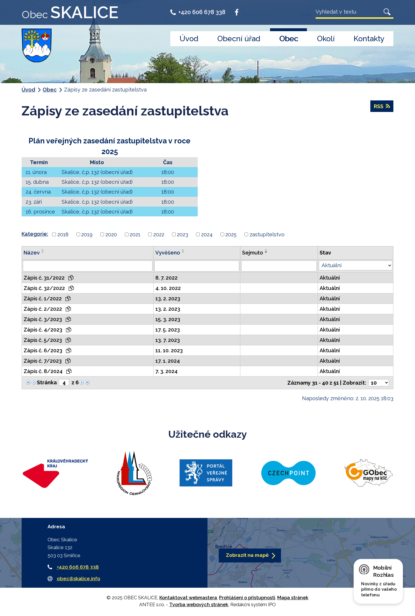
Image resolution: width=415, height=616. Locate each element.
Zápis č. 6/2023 (47, 350)
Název (32, 253)
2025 (231, 234)
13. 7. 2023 (167, 340)
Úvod (189, 38)
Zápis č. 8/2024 (47, 371)
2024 (207, 234)
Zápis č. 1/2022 (47, 298)
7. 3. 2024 (166, 371)
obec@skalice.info (78, 578)
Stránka (47, 382)
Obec (288, 38)
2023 (182, 234)
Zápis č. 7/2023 (47, 361)
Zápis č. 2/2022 (47, 309)
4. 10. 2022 (168, 288)
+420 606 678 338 (197, 12)
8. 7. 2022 (166, 278)
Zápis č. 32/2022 (49, 288)
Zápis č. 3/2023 (47, 319)
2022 (158, 234)
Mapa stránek (292, 597)
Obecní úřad (238, 38)
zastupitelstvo (267, 234)
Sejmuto (252, 253)
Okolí (326, 38)
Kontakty (369, 38)
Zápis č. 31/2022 (48, 278)
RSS (382, 106)
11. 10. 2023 (169, 350)
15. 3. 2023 (167, 319)
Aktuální (330, 278)
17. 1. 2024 (167, 361)
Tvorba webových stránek (198, 604)
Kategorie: (35, 234)
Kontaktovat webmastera (188, 597)
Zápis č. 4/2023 (47, 330)
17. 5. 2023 (167, 330)
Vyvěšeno (167, 253)
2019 (87, 234)
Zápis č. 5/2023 (47, 340)
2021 (135, 234)
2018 (63, 234)
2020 (111, 234)
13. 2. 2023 (167, 298)
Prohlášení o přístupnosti (247, 597)
